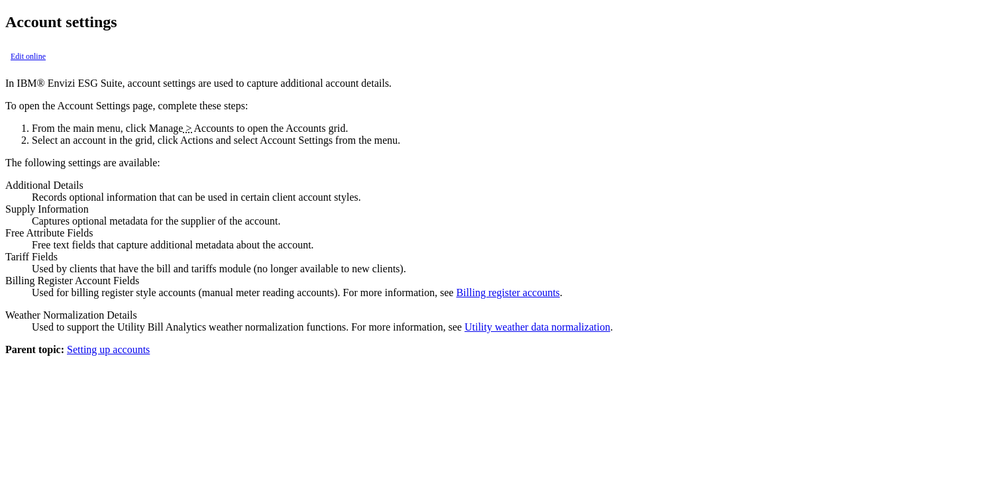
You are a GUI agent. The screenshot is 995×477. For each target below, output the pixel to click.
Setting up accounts (108, 349)
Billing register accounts (508, 292)
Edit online (28, 56)
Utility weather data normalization (537, 327)
